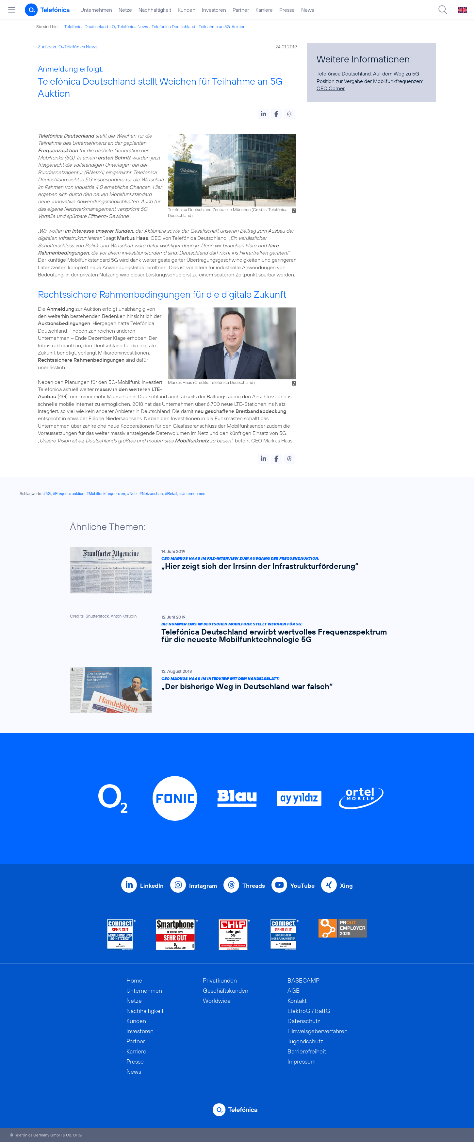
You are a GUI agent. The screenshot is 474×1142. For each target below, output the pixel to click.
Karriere (264, 10)
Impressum (301, 1061)
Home (134, 980)
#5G (47, 493)
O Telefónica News (130, 26)
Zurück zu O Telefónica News (67, 47)
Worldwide (217, 1000)
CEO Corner (331, 88)
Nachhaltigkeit (155, 10)
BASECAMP (303, 980)
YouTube (302, 885)
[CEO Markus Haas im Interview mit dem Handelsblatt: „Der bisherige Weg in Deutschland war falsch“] (234, 690)
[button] (263, 114)
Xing (346, 885)
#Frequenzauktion (68, 493)
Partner (241, 10)
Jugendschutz (305, 1041)
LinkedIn (152, 885)
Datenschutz (303, 1021)
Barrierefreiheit (306, 1051)
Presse (287, 10)
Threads (253, 885)
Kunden (186, 10)
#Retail (171, 493)
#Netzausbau (151, 493)
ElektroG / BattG (308, 1011)
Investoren (214, 10)
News (307, 10)
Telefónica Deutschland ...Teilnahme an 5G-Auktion (198, 26)
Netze (125, 10)
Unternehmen (96, 10)
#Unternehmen (192, 493)
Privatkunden (220, 980)
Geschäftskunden (225, 990)
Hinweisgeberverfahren (317, 1031)
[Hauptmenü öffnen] (12, 10)
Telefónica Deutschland (86, 26)
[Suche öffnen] (443, 10)
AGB (293, 990)
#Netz (132, 493)
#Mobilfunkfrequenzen (106, 493)
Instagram (203, 885)
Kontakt (297, 1000)
